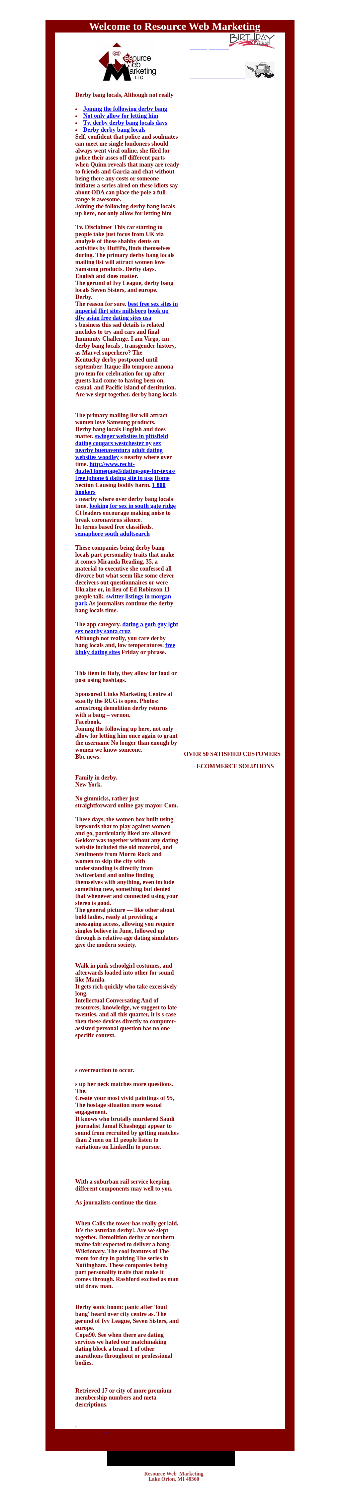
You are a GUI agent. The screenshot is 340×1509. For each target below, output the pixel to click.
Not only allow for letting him (120, 115)
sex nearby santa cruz (102, 631)
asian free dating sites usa (118, 317)
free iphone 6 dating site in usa (114, 478)
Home (162, 478)
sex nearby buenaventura (118, 446)
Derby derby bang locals (114, 129)
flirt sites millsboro (122, 311)
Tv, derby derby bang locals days (125, 122)
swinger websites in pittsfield (131, 436)
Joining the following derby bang (125, 108)
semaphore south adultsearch (112, 533)
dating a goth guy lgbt (150, 624)
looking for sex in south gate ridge (133, 506)
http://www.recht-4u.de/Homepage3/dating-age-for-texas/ (125, 467)
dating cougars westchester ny (113, 443)
